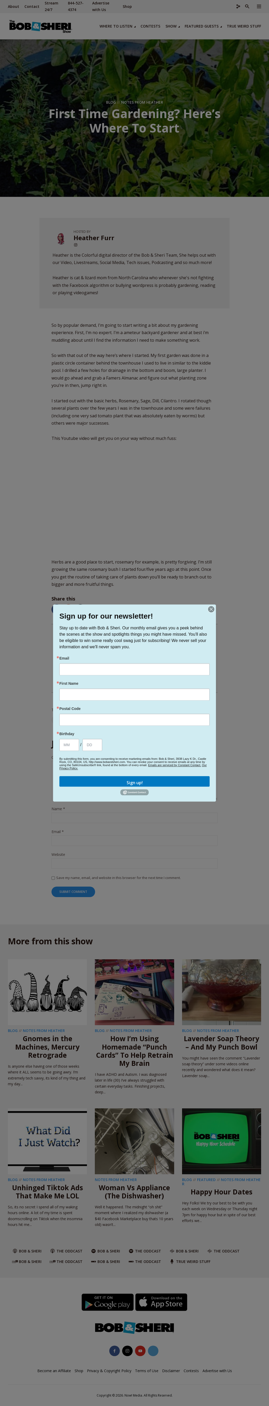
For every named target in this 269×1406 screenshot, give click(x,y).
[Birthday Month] (69, 745)
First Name (68, 683)
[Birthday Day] (92, 745)
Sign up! (135, 783)
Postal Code (70, 708)
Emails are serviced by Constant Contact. (174, 765)
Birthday (66, 734)
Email (64, 658)
